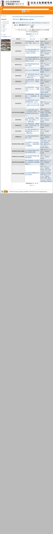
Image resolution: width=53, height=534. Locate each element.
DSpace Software (19, 191)
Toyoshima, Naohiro (46, 181)
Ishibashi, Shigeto (45, 50)
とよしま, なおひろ (45, 179)
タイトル (5, 28)
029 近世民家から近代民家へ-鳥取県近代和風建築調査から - (32, 162)
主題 (4, 30)
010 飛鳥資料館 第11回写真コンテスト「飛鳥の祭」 (32, 81)
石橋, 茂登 (43, 47)
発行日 (4, 25)
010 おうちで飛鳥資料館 (32, 70)
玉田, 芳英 (48, 169)
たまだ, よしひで (45, 171)
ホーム (4, 15)
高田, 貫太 (43, 174)
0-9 (16, 23)
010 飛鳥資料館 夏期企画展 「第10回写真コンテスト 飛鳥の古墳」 (32, 75)
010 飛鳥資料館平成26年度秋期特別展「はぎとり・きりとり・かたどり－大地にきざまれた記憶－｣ (32, 103)
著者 (4, 27)
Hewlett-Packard (43, 191)
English (51, 10)
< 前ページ (31, 35)
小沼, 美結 (48, 112)
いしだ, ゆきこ (46, 90)
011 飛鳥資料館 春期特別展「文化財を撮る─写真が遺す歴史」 (32, 125)
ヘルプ (4, 34)
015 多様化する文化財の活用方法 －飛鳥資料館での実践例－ (32, 144)
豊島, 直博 (47, 178)
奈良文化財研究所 (1, 10)
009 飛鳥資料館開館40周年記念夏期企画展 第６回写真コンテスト (32, 59)
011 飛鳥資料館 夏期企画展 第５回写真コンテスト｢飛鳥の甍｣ (32, 119)
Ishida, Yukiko (44, 92)
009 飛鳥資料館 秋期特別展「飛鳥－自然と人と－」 (32, 43)
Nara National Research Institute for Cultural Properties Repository (28, 16)
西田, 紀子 (43, 41)
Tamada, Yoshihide (45, 173)
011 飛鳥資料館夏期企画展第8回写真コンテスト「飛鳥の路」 (32, 131)
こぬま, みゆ (43, 114)
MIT (36, 191)
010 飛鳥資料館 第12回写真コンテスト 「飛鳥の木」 (32, 88)
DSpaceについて (7, 36)
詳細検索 (28, 11)
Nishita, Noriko (44, 147)
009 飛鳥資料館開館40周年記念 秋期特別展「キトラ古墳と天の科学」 (32, 51)
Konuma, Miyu (44, 116)
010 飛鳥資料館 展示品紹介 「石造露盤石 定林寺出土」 (32, 96)
